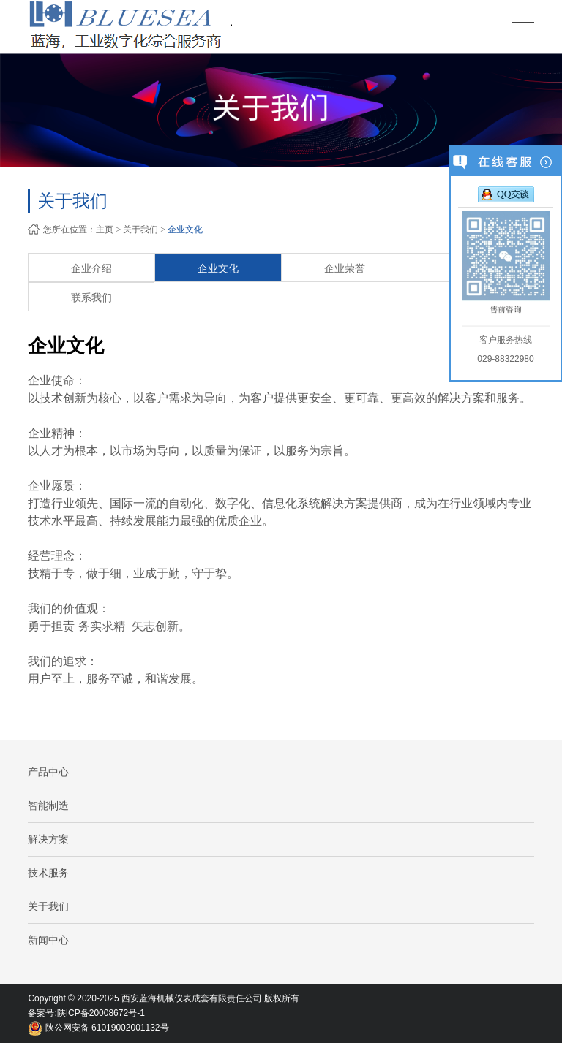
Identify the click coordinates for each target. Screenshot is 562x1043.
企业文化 (185, 229)
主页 (104, 229)
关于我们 (140, 229)
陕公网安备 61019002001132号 (98, 1028)
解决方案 (48, 839)
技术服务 (48, 873)
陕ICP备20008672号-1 (101, 1013)
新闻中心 (48, 940)
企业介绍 (91, 268)
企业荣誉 (344, 268)
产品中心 (48, 772)
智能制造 (48, 805)
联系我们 (91, 297)
